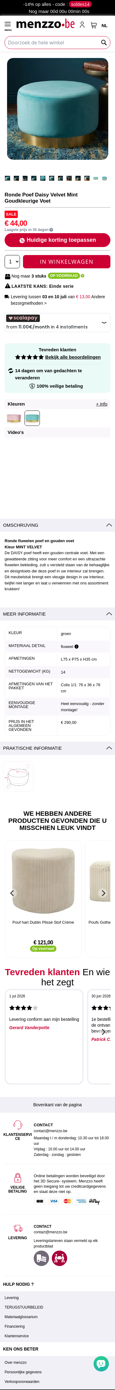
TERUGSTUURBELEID (24, 1307)
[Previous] (12, 893)
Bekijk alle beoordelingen (73, 357)
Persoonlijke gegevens (23, 1372)
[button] (104, 63)
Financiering (15, 1326)
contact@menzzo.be (50, 1232)
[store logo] (45, 23)
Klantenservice (17, 1336)
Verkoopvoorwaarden (22, 1382)
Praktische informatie (32, 748)
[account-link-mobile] (83, 25)
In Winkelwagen (67, 261)
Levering (12, 1298)
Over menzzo (15, 1362)
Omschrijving (20, 525)
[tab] (57, 525)
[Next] (102, 893)
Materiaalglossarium (21, 1317)
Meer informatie (24, 614)
